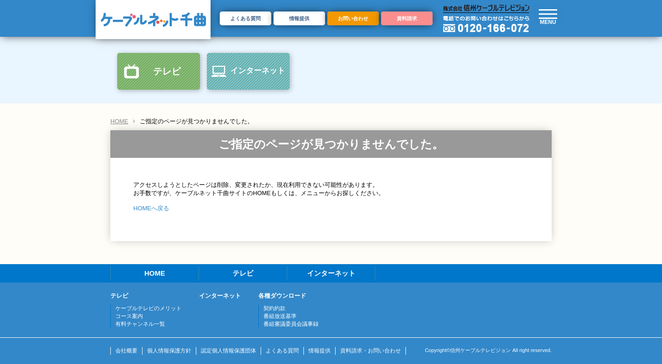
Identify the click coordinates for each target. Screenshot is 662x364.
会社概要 (126, 350)
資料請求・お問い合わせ (370, 350)
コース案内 (129, 316)
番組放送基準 (280, 316)
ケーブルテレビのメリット (148, 308)
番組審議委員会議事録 (291, 324)
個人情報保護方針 (169, 350)
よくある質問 (245, 18)
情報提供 (299, 18)
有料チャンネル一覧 (140, 324)
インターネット (257, 70)
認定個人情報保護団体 (228, 350)
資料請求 (407, 18)
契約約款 (274, 308)
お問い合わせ (353, 18)
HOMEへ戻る (151, 208)
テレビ (167, 71)
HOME (119, 121)
